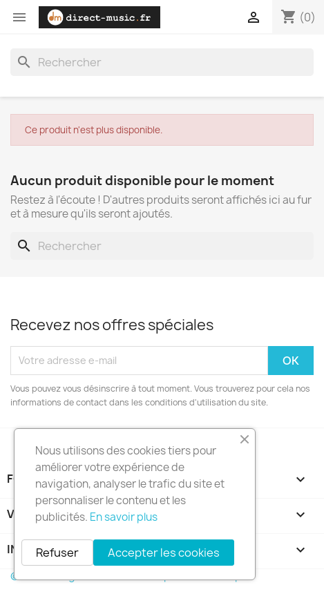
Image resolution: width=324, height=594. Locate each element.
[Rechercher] (162, 62)
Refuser (57, 552)
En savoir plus (124, 517)
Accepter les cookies (164, 552)
